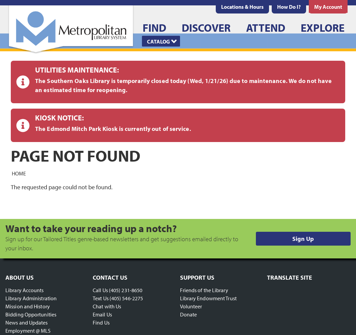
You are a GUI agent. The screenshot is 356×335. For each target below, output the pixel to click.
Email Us (102, 314)
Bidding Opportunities (30, 314)
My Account (328, 6)
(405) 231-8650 (125, 290)
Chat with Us (107, 306)
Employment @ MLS (28, 330)
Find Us (101, 322)
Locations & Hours (242, 6)
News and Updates (26, 322)
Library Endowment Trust (208, 298)
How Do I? (289, 6)
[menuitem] (242, 6)
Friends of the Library (204, 290)
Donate (188, 314)
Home (19, 173)
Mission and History (27, 306)
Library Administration (31, 298)
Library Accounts (24, 290)
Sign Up (303, 239)
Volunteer (191, 306)
